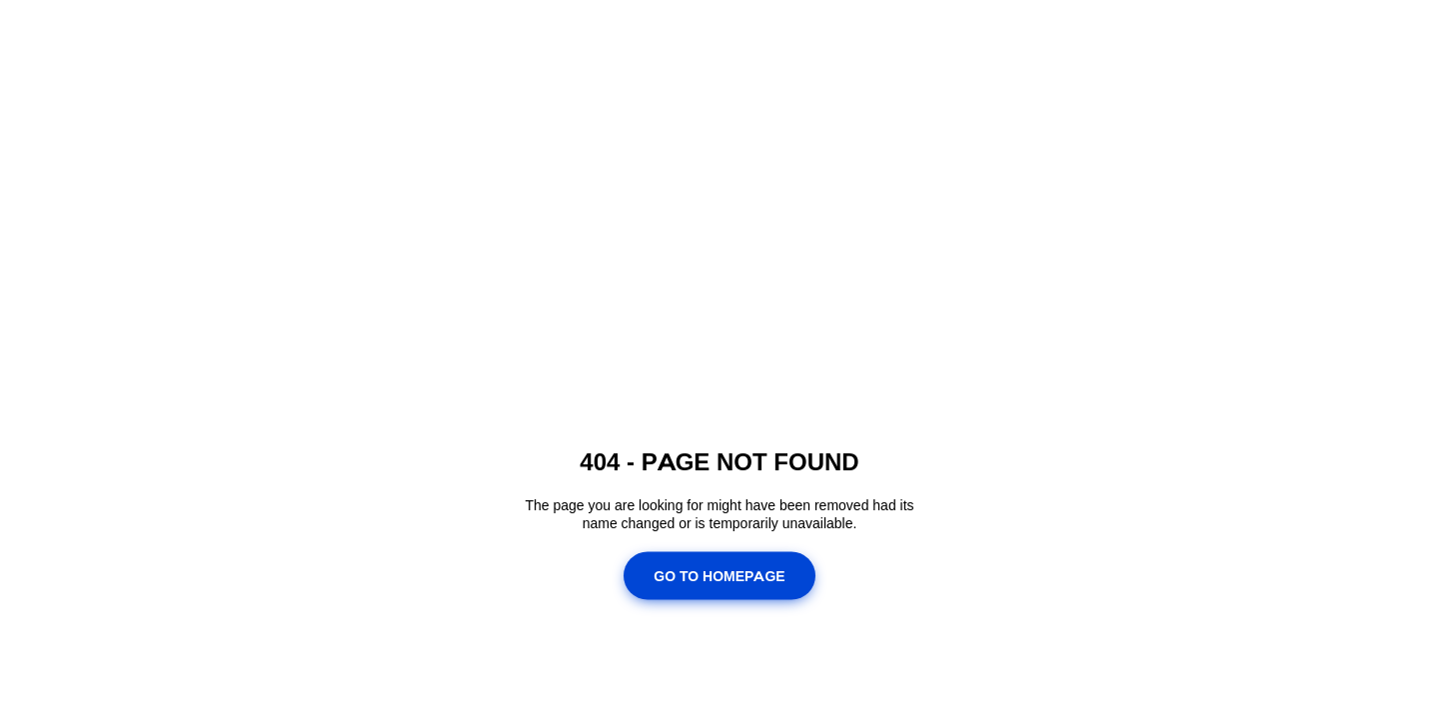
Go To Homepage (719, 575)
